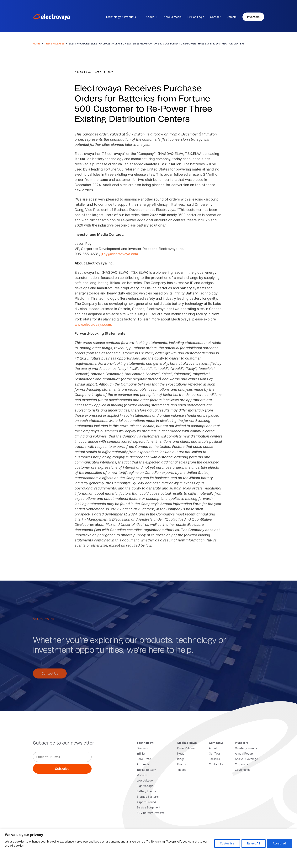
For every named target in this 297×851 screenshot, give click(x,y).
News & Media (173, 17)
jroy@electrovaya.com (119, 257)
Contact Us (50, 677)
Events (181, 764)
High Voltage (145, 786)
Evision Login (196, 17)
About (152, 17)
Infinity (141, 753)
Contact (215, 17)
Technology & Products (123, 17)
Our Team (215, 753)
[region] (148, 840)
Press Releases (54, 43)
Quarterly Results (246, 748)
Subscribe (62, 768)
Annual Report (244, 753)
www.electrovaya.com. (93, 327)
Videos (181, 770)
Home (36, 43)
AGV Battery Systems (150, 813)
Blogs (180, 759)
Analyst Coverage (246, 759)
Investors (253, 17)
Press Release (186, 748)
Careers (231, 17)
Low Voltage (145, 780)
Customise (227, 843)
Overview (143, 748)
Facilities (214, 759)
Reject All (253, 843)
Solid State (144, 759)
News (180, 753)
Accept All (280, 843)
